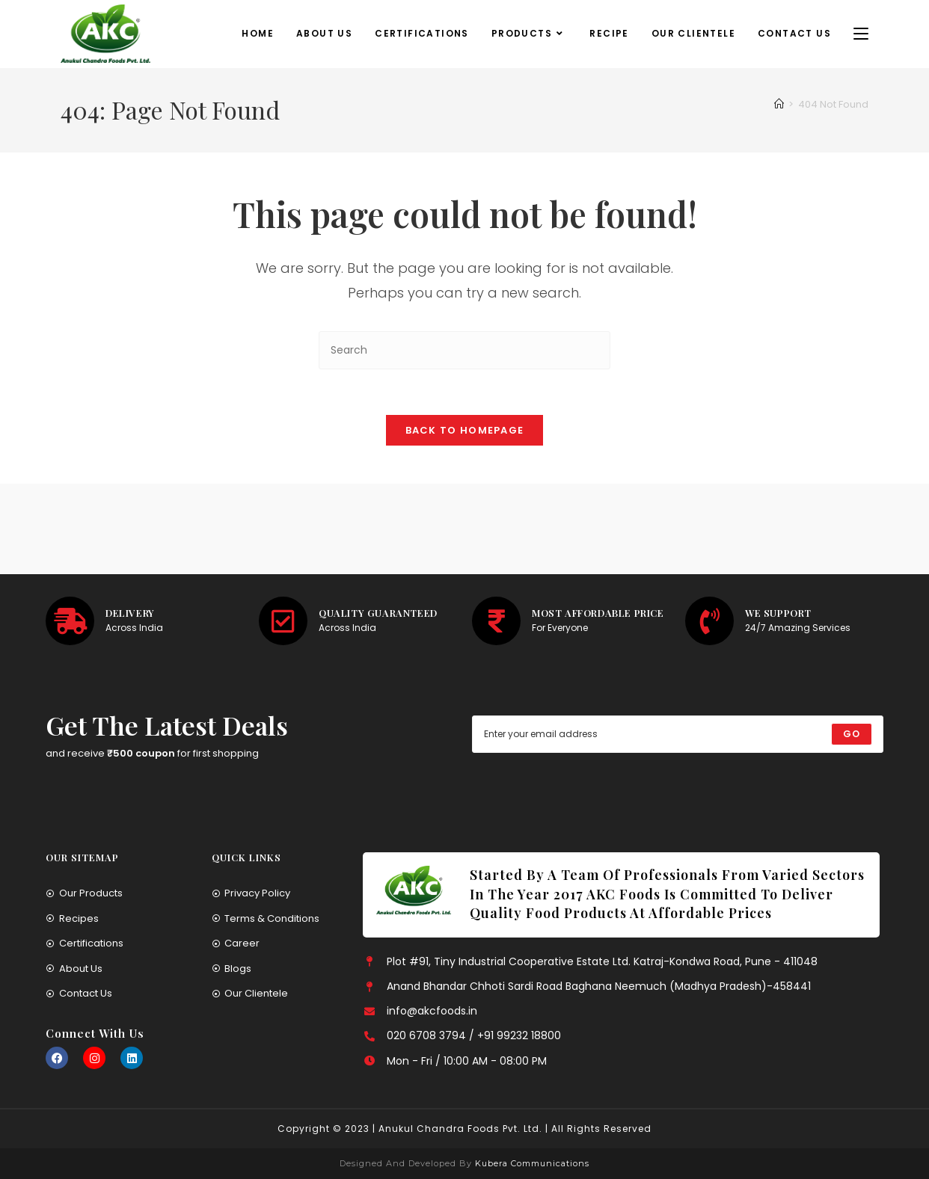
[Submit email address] (851, 734)
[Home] (779, 104)
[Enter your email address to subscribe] (677, 734)
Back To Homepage (464, 430)
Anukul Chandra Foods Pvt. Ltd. (460, 1128)
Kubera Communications (530, 1163)
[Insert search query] (464, 350)
